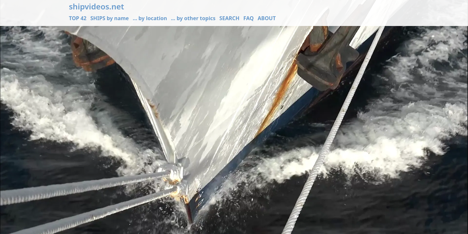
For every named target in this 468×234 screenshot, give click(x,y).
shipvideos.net (96, 6)
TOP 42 (77, 18)
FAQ (248, 18)
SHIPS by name (109, 18)
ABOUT (267, 18)
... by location (150, 18)
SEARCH (229, 18)
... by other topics (193, 18)
